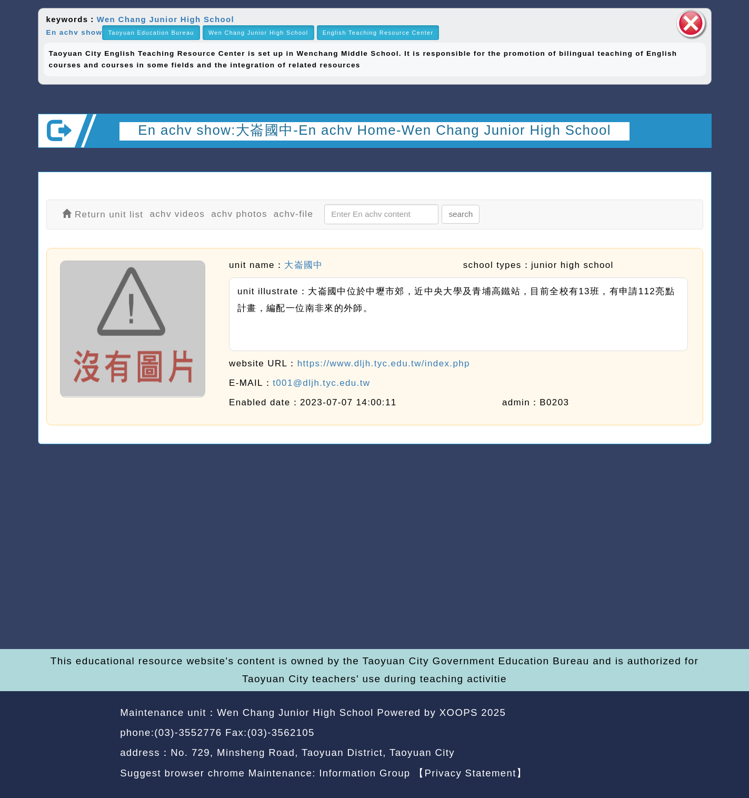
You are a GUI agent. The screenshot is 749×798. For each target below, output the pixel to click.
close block (691, 23)
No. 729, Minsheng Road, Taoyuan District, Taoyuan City (313, 752)
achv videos (177, 214)
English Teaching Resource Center (378, 32)
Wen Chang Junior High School (165, 19)
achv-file (294, 214)
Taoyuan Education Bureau (151, 32)
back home (615, 734)
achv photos (239, 214)
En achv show (74, 32)
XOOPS (459, 712)
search (460, 214)
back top (683, 734)
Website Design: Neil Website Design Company (75, 745)
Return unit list (103, 215)
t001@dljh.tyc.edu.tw (321, 383)
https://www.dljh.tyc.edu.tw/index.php (383, 363)
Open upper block (694, 162)
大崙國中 (303, 265)
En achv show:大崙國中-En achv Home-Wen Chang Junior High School (374, 130)
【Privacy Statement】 (470, 773)
